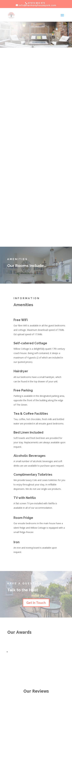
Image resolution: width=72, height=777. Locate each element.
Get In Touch (36, 603)
